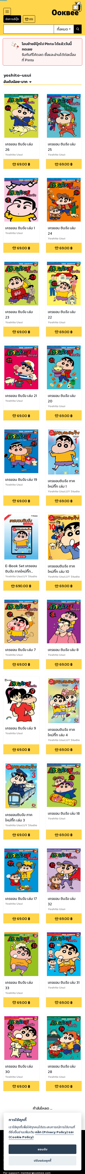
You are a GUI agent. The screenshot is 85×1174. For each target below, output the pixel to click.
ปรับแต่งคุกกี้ (42, 1160)
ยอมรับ (42, 1149)
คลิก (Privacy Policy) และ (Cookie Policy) (41, 1135)
